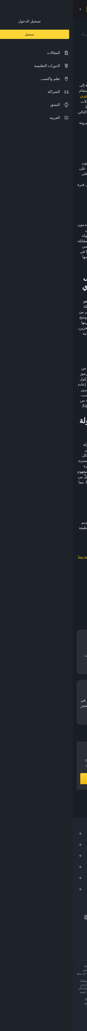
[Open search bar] (33, 9)
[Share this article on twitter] (80, 598)
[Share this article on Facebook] (59, 598)
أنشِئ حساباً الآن (43, 778)
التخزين (12, 96)
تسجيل (21, 9)
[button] (7, 9)
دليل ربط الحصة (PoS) (43, 96)
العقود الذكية (33, 379)
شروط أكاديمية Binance (28, 1007)
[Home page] (53, 9)
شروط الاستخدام (73, 1007)
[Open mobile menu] (7, 9)
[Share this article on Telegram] (39, 598)
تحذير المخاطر (53, 1007)
